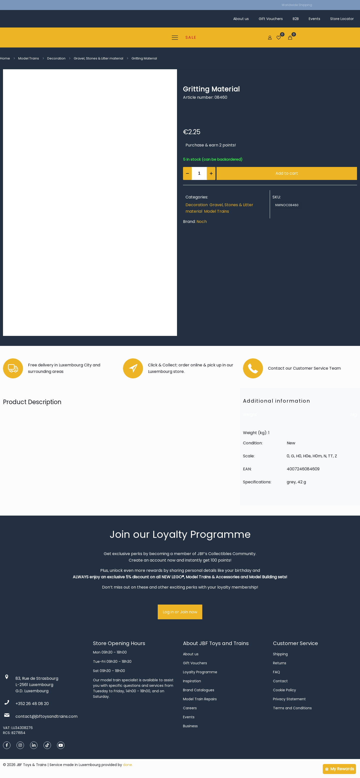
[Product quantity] (199, 173)
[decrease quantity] (187, 173)
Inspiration (192, 681)
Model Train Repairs (200, 699)
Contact (280, 681)
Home (5, 58)
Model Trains (28, 58)
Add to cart (287, 173)
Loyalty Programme (200, 672)
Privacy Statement (289, 699)
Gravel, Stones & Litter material (98, 58)
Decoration (56, 58)
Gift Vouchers (195, 663)
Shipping (280, 654)
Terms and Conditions (292, 708)
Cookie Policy (284, 690)
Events (188, 717)
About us (190, 654)
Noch (201, 221)
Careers (190, 708)
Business (190, 726)
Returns (279, 663)
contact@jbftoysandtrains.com (47, 716)
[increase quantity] (211, 173)
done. (128, 764)
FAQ (276, 672)
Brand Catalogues (198, 690)
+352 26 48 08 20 (32, 704)
